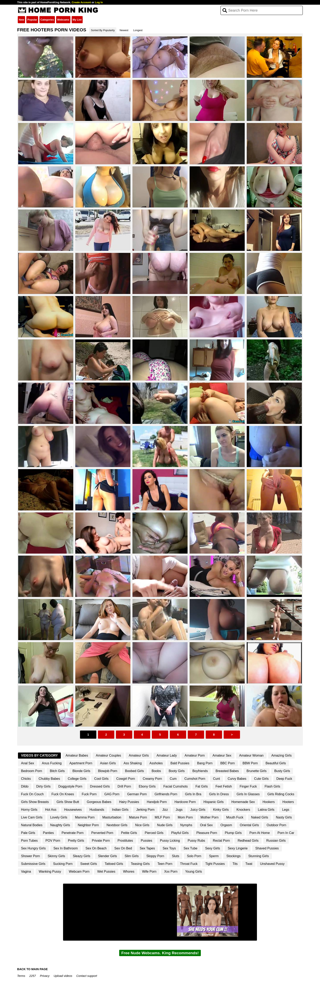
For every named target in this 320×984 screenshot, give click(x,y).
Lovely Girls (58, 817)
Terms (21, 975)
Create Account (81, 2)
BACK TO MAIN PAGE (32, 969)
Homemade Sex (243, 802)
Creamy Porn (152, 778)
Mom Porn (185, 817)
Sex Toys (169, 848)
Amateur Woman (251, 755)
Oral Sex (206, 825)
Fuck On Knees (62, 794)
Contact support (86, 975)
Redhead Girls (248, 840)
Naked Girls (259, 817)
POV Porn (53, 840)
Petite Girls (129, 833)
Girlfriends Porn (165, 794)
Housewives (73, 809)
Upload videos (63, 975)
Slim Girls (132, 856)
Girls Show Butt (68, 802)
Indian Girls (120, 809)
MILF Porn (162, 817)
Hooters (288, 802)
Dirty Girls (43, 786)
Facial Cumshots (175, 786)
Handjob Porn (157, 802)
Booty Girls (176, 771)
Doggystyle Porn (70, 786)
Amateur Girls (139, 755)
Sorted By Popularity (103, 30)
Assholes (156, 763)
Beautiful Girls (276, 763)
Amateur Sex (221, 755)
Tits (235, 864)
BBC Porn (227, 763)
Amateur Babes (77, 755)
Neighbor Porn (88, 825)
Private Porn (101, 840)
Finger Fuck (248, 786)
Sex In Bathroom (65, 848)
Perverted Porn (102, 833)
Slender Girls (107, 856)
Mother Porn (210, 817)
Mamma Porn (84, 817)
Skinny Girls (56, 856)
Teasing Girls (140, 864)
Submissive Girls (33, 864)
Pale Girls (28, 833)
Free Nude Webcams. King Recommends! (160, 953)
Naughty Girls (60, 825)
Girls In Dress (219, 794)
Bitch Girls (57, 771)
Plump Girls (233, 833)
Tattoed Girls (114, 864)
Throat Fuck (188, 864)
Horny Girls (29, 809)
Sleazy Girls (81, 856)
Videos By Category (39, 755)
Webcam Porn (79, 871)
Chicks (26, 778)
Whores (128, 871)
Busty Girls (282, 771)
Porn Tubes (29, 840)
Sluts (175, 856)
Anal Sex (27, 763)
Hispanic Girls (213, 802)
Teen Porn (164, 864)
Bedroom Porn (31, 771)
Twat (248, 864)
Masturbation (111, 817)
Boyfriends (200, 771)
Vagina (26, 871)
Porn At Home (259, 833)
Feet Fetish (224, 786)
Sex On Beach (96, 848)
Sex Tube (191, 848)
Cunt (216, 778)
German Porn (137, 794)
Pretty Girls (76, 840)
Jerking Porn (145, 809)
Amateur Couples (108, 755)
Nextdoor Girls (117, 825)
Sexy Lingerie (238, 848)
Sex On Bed (123, 848)
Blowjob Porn (107, 771)
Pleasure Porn (206, 833)
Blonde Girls (81, 771)
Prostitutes (125, 840)
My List (77, 19)
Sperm (214, 856)
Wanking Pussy (50, 871)
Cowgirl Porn (125, 778)
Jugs (179, 809)
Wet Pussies (106, 871)
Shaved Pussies (267, 848)
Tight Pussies (215, 864)
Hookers (269, 802)
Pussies (146, 840)
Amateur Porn (195, 755)
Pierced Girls (154, 833)
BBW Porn (250, 763)
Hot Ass (50, 809)
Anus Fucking (52, 763)
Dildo (24, 786)
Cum (173, 778)
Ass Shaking (132, 763)
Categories (47, 19)
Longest (138, 30)
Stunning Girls (258, 856)
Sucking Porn (62, 864)
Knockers (243, 809)
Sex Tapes (147, 848)
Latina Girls (266, 809)
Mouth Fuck (234, 817)
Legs (285, 809)
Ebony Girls (147, 786)
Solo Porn (194, 856)
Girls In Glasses (248, 794)
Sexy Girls (212, 848)
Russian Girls (276, 840)
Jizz (165, 809)
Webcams (63, 19)
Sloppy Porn (155, 856)
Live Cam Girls (31, 817)
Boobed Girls (134, 771)
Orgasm (226, 825)
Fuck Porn (89, 794)
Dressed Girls (100, 786)
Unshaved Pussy (272, 864)
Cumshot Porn (194, 778)
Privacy (44, 975)
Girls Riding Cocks (280, 794)
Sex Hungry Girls (33, 848)
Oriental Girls (249, 825)
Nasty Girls (284, 817)
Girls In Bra (193, 794)
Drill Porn (124, 786)
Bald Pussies (179, 763)
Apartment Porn (80, 763)
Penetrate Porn (73, 833)
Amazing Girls (281, 755)
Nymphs (186, 825)
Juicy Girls (198, 809)
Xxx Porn (170, 871)
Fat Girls (202, 786)
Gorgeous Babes (99, 802)
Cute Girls (261, 778)
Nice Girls (142, 825)
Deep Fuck (284, 778)
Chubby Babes (49, 778)
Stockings (233, 856)
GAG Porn (111, 794)
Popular (32, 19)
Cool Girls (101, 778)
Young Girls (193, 871)
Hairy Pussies (129, 802)
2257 (32, 975)
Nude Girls (165, 825)
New (21, 19)
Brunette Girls (257, 771)
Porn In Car (286, 833)
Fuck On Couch (32, 794)
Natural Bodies (31, 825)
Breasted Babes (227, 771)
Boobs (156, 771)
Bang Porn (205, 763)
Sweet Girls (88, 864)
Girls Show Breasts (35, 802)
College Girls (77, 778)
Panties (48, 833)
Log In (99, 2)
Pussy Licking (170, 840)
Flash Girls (272, 786)
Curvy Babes (237, 778)
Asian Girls (108, 763)
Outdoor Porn (276, 825)
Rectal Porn (221, 840)
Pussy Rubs (196, 840)
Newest (124, 30)
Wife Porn (149, 871)
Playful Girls (180, 833)
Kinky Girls (221, 809)
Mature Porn (138, 817)
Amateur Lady (167, 755)
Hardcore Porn (185, 802)
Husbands (96, 809)
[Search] (261, 10)
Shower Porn (30, 856)
